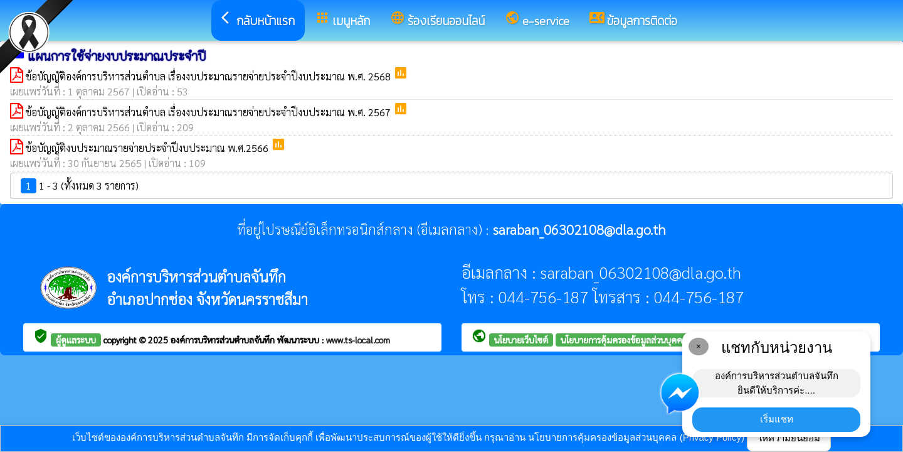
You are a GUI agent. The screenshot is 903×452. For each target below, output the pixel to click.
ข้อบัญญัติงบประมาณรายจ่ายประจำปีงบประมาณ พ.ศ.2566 (148, 147)
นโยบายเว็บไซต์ (521, 339)
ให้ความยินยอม (789, 438)
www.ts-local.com (358, 339)
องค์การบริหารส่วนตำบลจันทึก (224, 339)
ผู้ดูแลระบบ (76, 339)
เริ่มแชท (776, 419)
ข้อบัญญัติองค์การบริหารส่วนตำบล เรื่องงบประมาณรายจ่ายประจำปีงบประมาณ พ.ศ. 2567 (209, 112)
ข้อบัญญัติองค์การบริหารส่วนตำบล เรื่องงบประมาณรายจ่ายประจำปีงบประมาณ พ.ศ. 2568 (209, 76)
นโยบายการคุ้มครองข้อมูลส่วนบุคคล (624, 339)
